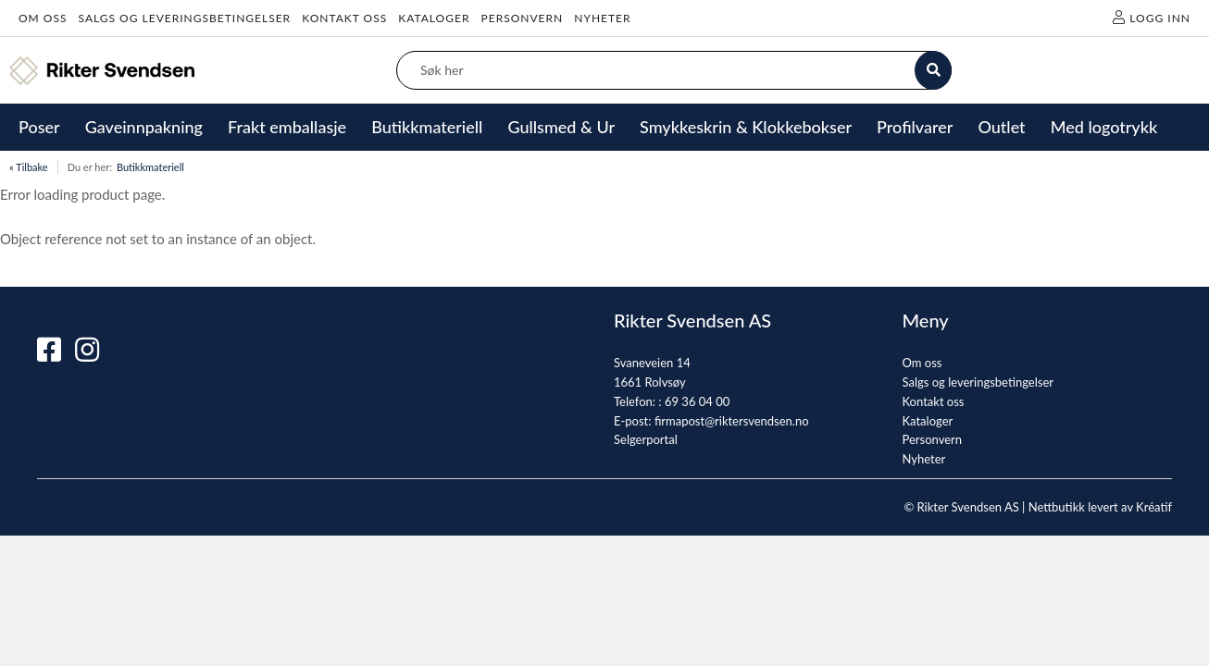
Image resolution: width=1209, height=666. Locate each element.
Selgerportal (646, 439)
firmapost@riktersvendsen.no (731, 420)
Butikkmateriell (150, 167)
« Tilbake (28, 167)
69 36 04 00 (697, 401)
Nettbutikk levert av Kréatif (1100, 507)
